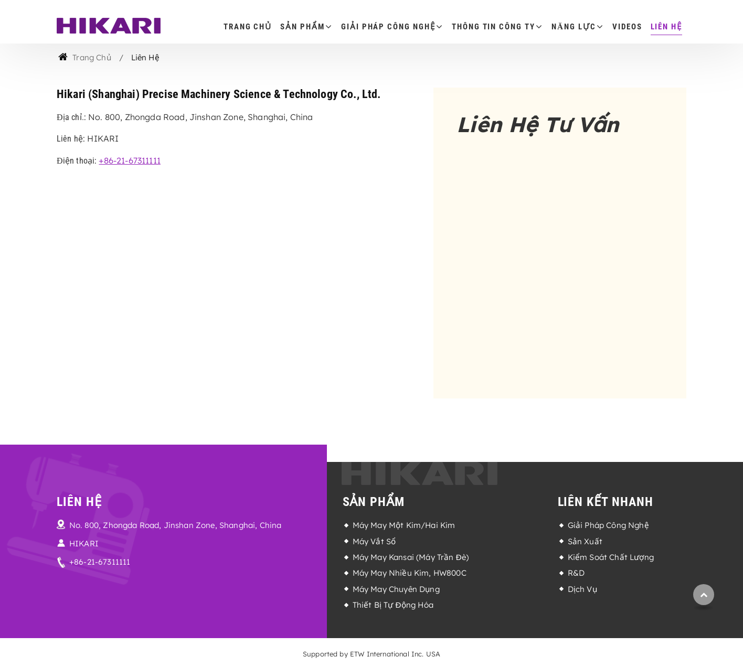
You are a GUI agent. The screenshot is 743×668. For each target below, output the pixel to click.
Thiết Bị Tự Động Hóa (393, 605)
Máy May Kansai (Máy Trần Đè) (411, 557)
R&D (576, 573)
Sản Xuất (585, 541)
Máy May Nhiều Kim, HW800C (409, 573)
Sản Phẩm (374, 501)
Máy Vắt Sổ (374, 541)
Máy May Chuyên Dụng (396, 589)
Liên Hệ (666, 26)
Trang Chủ (248, 26)
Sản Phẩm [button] (302, 26)
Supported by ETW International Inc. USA (371, 654)
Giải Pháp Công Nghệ (608, 525)
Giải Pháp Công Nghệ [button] (388, 26)
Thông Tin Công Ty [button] (493, 26)
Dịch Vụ (582, 589)
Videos (627, 26)
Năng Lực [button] (573, 26)
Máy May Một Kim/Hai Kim (404, 525)
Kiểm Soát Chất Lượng (611, 557)
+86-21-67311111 (129, 160)
